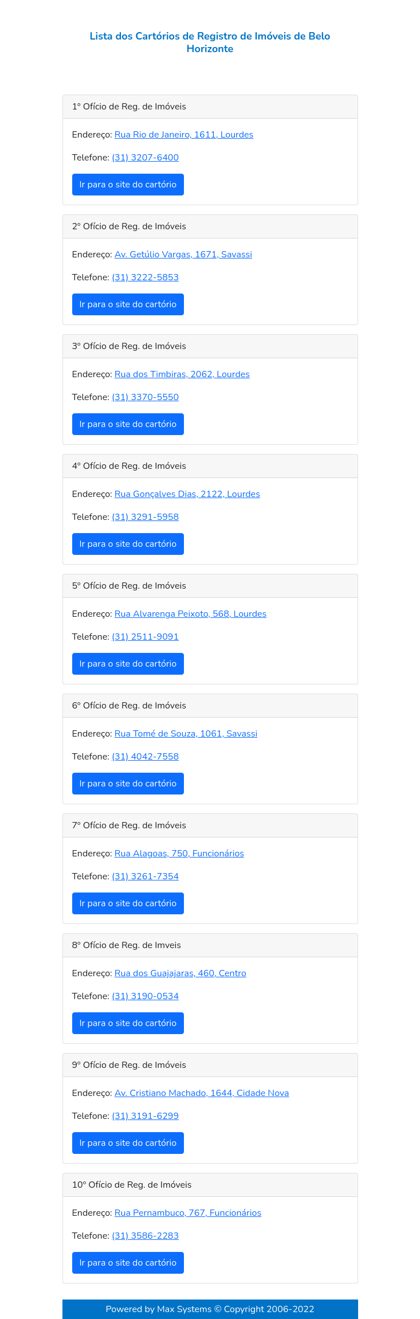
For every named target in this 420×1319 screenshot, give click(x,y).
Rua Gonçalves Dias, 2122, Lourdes (187, 494)
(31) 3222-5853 (145, 277)
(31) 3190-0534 (145, 996)
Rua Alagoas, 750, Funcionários (179, 853)
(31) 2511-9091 (145, 637)
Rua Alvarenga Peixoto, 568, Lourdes (190, 614)
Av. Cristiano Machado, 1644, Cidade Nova (202, 1093)
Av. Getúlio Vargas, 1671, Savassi (183, 254)
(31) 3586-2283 (145, 1236)
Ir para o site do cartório (128, 184)
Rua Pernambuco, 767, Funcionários (188, 1213)
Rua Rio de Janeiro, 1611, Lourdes (184, 134)
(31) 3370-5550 (145, 397)
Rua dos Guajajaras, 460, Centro (180, 973)
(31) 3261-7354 (145, 876)
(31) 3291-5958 (145, 517)
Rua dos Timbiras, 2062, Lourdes (182, 374)
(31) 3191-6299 (145, 1116)
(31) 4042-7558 (145, 756)
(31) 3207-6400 (145, 157)
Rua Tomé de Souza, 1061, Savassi (186, 733)
